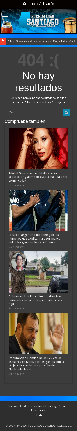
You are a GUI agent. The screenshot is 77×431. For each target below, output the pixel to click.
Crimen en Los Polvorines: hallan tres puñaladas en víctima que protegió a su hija (36, 300)
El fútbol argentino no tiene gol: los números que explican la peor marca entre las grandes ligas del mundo (34, 238)
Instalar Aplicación (38, 4)
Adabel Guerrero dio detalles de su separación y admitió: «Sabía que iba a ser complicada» (38, 176)
